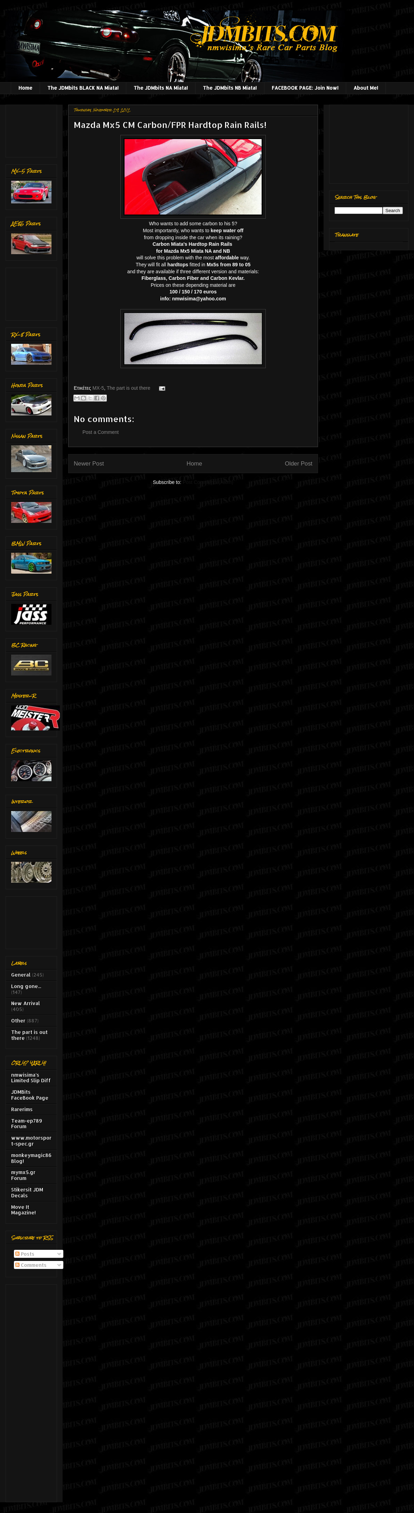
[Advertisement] (33, 129)
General (21, 975)
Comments (31, 1265)
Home (25, 88)
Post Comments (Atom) (208, 482)
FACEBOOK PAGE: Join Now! (305, 88)
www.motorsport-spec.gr (31, 1141)
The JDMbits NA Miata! (161, 88)
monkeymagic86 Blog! (31, 1158)
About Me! (365, 88)
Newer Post (89, 463)
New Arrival (25, 1003)
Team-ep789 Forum (26, 1124)
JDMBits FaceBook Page (29, 1095)
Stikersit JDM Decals (27, 1192)
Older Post (298, 463)
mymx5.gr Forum (23, 1175)
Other (18, 1021)
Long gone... (26, 986)
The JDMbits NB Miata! (230, 88)
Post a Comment (100, 432)
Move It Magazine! (23, 1210)
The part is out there (128, 388)
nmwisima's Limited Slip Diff (31, 1078)
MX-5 (98, 388)
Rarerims (22, 1109)
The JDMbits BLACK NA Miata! (83, 88)
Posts (24, 1254)
